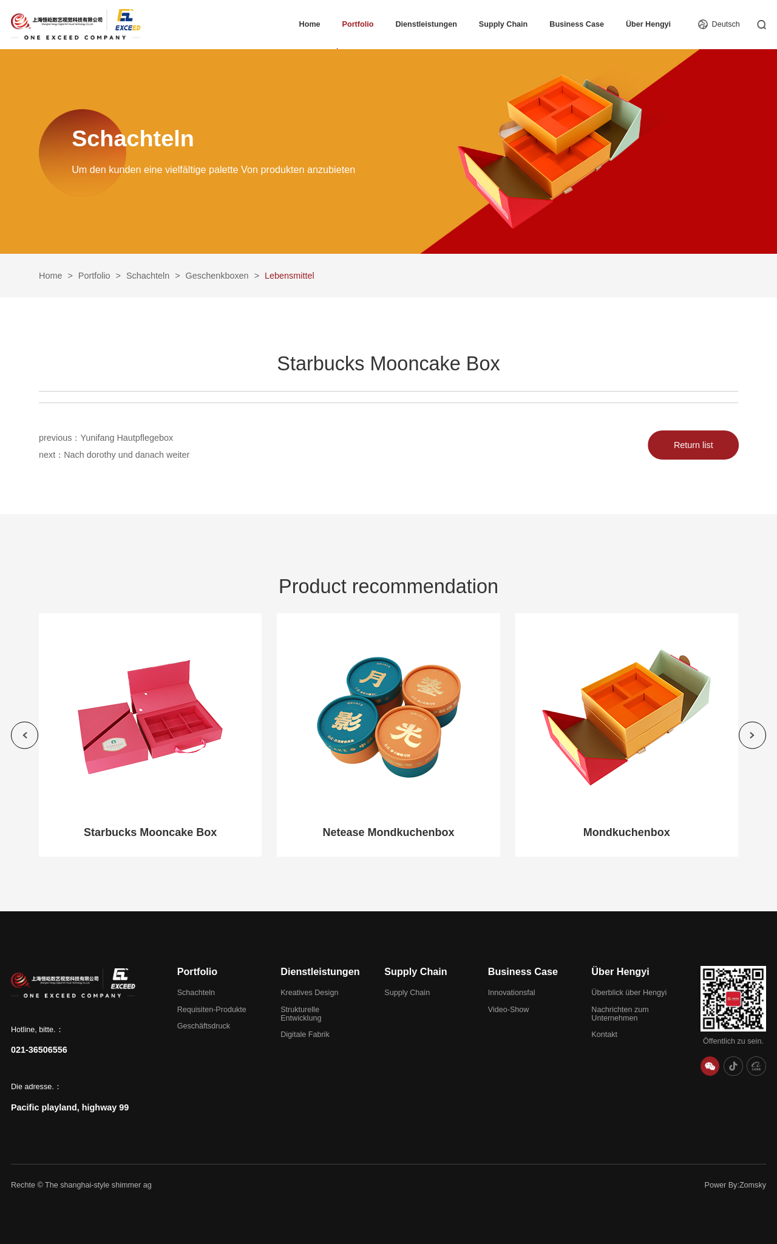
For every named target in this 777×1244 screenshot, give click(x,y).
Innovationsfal (511, 992)
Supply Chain (503, 24)
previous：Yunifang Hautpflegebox (106, 438)
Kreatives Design (309, 992)
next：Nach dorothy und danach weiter (114, 458)
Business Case (576, 24)
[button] (24, 735)
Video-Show (508, 1009)
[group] (150, 735)
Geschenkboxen (217, 275)
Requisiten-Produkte (211, 1009)
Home (310, 24)
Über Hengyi (648, 24)
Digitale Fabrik (305, 1034)
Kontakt (604, 1034)
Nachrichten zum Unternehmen (620, 1013)
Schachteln (147, 275)
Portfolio (358, 24)
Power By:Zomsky (735, 1185)
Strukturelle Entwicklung (300, 1013)
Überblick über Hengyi (629, 992)
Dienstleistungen (425, 24)
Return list (697, 445)
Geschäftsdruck (204, 1026)
